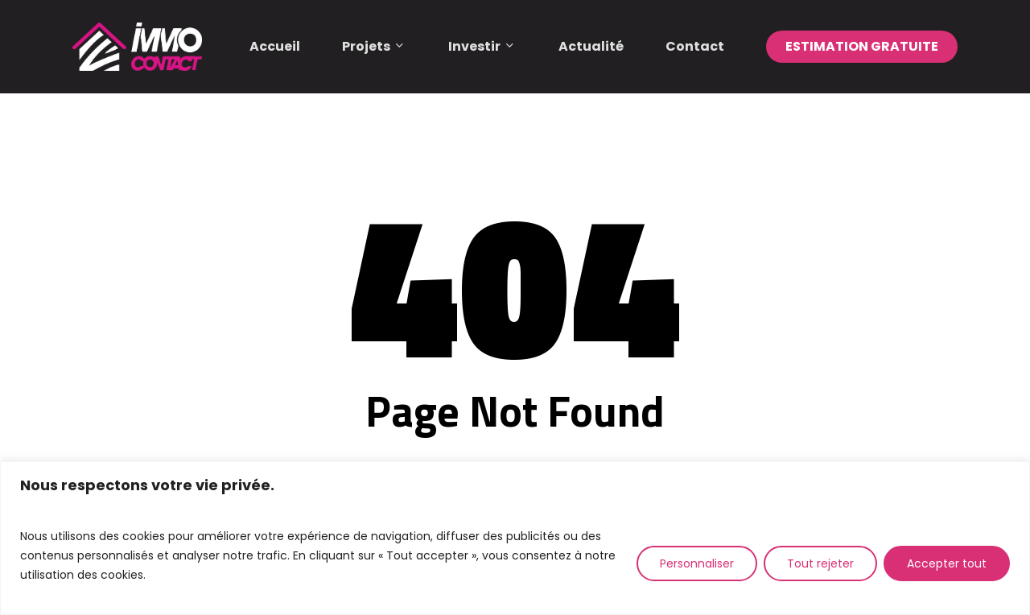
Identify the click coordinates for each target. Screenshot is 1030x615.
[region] (515, 538)
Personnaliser (697, 563)
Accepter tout (947, 563)
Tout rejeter (820, 563)
